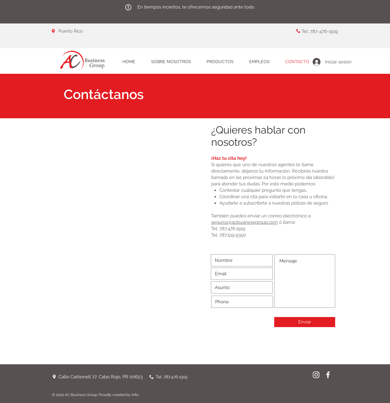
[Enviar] (304, 322)
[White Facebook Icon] (328, 374)
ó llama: (287, 222)
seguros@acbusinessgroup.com (244, 222)
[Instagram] (316, 374)
